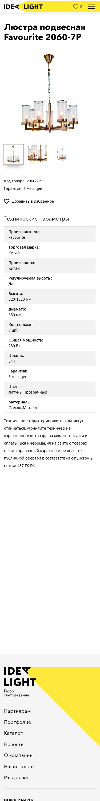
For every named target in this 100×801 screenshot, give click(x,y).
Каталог (13, 733)
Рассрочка (16, 777)
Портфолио (17, 722)
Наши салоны (20, 766)
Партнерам (17, 711)
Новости (14, 744)
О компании (18, 755)
